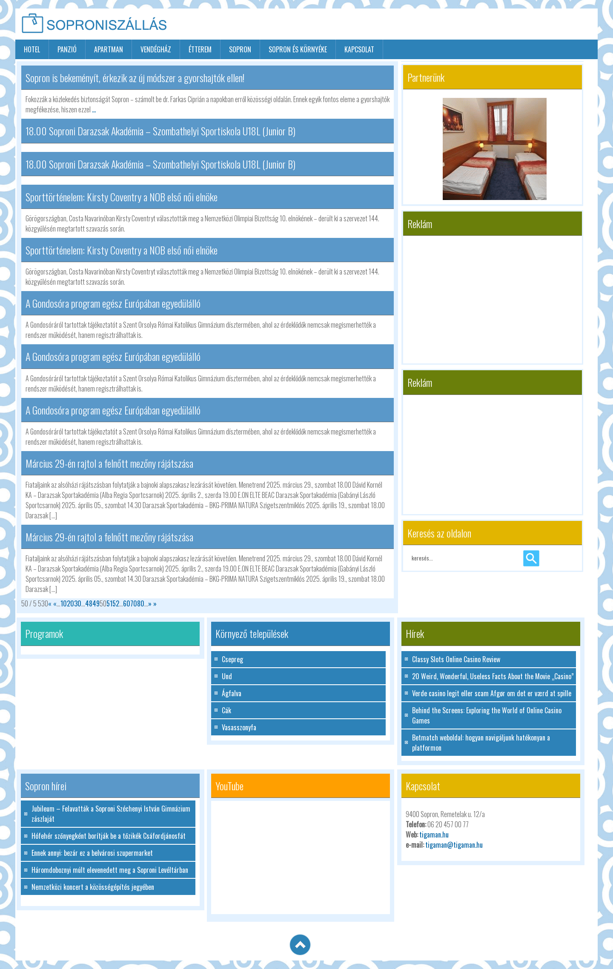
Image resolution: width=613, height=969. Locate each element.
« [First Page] (50, 603)
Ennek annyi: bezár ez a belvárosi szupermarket (92, 853)
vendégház (155, 49)
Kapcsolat (359, 49)
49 (96, 603)
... (94, 109)
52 (115, 603)
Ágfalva (231, 693)
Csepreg (232, 659)
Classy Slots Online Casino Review (456, 659)
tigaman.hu (434, 834)
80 (140, 603)
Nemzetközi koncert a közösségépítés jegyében (93, 887)
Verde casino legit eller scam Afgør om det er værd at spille (491, 693)
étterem (200, 49)
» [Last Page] (154, 603)
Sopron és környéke (298, 49)
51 (109, 603)
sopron (240, 49)
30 (77, 603)
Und (227, 676)
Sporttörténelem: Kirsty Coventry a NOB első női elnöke (122, 196)
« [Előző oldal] (55, 603)
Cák (226, 710)
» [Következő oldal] (150, 603)
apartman (108, 49)
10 (63, 603)
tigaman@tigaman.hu (454, 845)
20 (70, 603)
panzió (67, 49)
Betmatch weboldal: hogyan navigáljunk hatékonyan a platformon (481, 742)
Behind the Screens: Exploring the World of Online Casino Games (486, 715)
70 (133, 603)
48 (88, 603)
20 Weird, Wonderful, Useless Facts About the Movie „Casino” (493, 676)
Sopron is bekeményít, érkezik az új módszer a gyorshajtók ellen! (135, 77)
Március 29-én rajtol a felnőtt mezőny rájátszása (109, 463)
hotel (32, 49)
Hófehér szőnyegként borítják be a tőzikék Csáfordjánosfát (109, 836)
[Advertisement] (498, 24)
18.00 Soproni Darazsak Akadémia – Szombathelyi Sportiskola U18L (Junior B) (160, 130)
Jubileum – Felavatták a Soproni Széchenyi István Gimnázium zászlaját (111, 813)
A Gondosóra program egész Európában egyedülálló (113, 303)
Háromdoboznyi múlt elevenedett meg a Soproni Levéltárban (110, 870)
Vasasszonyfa (239, 727)
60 (126, 603)
